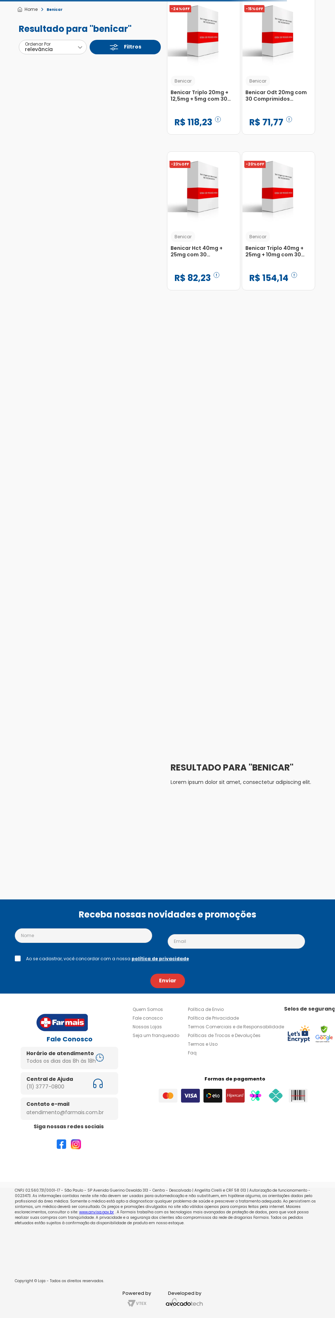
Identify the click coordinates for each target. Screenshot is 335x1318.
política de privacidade (160, 959)
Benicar (55, 9)
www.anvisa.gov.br (96, 1212)
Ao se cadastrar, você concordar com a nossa (107, 958)
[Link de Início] (27, 9)
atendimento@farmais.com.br (65, 1112)
